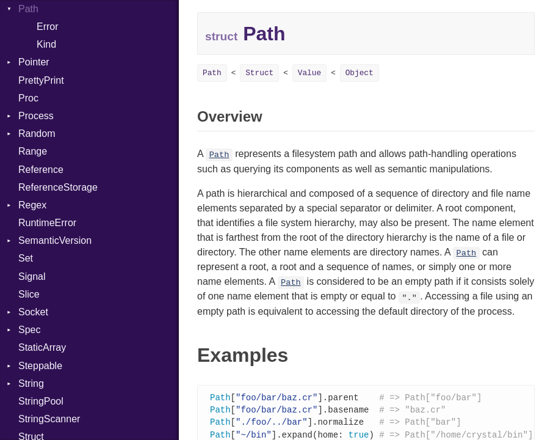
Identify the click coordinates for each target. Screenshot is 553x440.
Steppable (40, 366)
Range (32, 151)
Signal (31, 276)
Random (36, 133)
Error (48, 26)
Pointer (33, 62)
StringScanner (49, 419)
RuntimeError (47, 223)
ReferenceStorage (58, 187)
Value (309, 73)
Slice (29, 294)
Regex (32, 205)
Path (212, 73)
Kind (46, 44)
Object (359, 73)
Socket (33, 312)
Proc (28, 98)
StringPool (40, 401)
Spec (29, 329)
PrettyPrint (41, 80)
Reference (40, 169)
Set (25, 258)
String (31, 383)
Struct (259, 73)
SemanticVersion (55, 240)
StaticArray (42, 347)
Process (36, 116)
